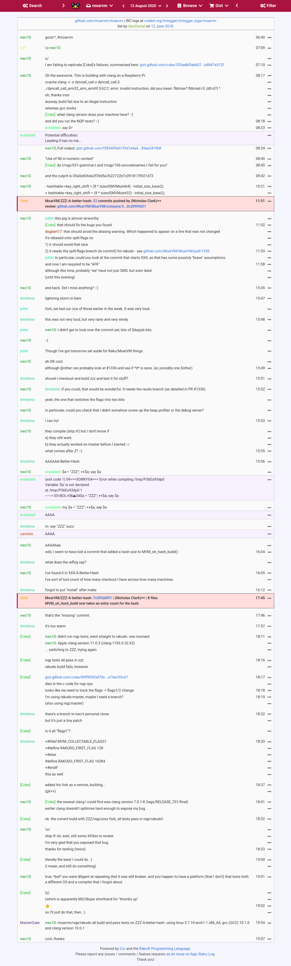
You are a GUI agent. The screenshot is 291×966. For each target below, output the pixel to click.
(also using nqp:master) (64, 703)
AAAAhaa (52, 545)
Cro (122, 948)
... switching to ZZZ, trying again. (71, 650)
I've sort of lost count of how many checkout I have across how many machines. (109, 579)
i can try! (52, 421)
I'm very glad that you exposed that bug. (77, 842)
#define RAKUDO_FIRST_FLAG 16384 (75, 761)
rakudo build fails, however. (67, 667)
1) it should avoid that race (66, 244)
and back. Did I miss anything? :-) (71, 288)
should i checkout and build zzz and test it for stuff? (86, 378)
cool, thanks (55, 939)
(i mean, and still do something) (70, 866)
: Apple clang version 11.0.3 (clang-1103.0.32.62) (90, 643)
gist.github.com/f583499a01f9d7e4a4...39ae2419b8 (118, 148)
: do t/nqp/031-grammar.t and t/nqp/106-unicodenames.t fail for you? (106, 165)
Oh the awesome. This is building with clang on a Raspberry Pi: (95, 75)
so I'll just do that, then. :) (65, 912)
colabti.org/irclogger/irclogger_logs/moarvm (180, 21)
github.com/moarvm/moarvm (99, 21)
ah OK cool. (54, 361)
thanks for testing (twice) (65, 849)
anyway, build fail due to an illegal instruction (81, 101)
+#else (50, 754)
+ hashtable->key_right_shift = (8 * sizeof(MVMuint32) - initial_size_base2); (105, 193)
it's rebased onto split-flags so (69, 238)
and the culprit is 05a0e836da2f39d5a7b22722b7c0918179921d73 (99, 176)
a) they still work (58, 438)
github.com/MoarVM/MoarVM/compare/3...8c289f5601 (101, 206)
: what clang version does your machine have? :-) (89, 114)
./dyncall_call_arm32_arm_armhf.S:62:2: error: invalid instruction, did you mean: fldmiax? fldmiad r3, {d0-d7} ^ (132, 88)
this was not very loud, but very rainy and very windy (86, 319)
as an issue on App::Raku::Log (190, 954)
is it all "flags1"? (57, 731)
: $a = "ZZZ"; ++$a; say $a (73, 472)
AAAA (50, 515)
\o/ (47, 829)
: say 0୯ (59, 128)
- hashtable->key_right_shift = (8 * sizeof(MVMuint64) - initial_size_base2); (104, 186)
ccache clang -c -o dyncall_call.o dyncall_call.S (82, 82)
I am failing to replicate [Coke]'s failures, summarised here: (134, 65)
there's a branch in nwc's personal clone (77, 714)
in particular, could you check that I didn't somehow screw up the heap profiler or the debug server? (124, 410)
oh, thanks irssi (57, 95)
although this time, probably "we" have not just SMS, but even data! (98, 270)
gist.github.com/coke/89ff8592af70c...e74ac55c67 (86, 677)
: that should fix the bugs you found (78, 225)
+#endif (51, 767)
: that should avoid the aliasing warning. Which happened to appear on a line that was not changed (132, 231)
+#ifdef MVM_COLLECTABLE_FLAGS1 (75, 741)
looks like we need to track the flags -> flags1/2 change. (90, 690)
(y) (47, 893)
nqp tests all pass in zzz (64, 660)
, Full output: (103, 148)
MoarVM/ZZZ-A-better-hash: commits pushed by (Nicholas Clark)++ (103, 204)
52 (95, 201)
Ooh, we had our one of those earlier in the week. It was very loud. (97, 309)
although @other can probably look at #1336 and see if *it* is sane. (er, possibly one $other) (118, 368)
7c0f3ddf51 (102, 598)
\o (52, 48)
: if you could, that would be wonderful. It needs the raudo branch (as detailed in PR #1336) (125, 389)
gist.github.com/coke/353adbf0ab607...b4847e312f (182, 65)
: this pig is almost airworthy (71, 218)
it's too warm (55, 626)
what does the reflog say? (65, 562)
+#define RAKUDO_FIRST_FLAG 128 (74, 748)
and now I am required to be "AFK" (72, 264)
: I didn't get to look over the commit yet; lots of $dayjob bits (98, 330)
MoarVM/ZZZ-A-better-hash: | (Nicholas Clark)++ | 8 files (101, 601)
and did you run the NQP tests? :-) (72, 121)
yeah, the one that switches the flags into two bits (85, 399)
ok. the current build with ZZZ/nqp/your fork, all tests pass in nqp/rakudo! (104, 819)
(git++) (50, 791)
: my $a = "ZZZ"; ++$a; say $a (76, 507)
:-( (46, 340)
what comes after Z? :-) (63, 451)
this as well (54, 774)
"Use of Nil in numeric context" (69, 158)
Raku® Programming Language (164, 948)
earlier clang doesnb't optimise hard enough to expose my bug (95, 808)
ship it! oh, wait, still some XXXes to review (79, 836)
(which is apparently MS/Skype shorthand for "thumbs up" (91, 899)
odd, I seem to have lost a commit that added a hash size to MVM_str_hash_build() (111, 552)
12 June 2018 (162, 26)
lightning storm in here (63, 298)
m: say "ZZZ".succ (59, 526)
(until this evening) (60, 277)
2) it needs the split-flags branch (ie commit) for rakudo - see (127, 251)
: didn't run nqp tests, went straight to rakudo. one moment (97, 636)
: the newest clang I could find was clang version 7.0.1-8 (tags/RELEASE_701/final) (116, 802)
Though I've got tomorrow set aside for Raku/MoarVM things (94, 351)
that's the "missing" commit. (67, 615)
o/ (47, 58)
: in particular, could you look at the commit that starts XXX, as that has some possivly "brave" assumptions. (135, 258)
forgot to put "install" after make (70, 590)
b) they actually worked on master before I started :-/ (87, 444)
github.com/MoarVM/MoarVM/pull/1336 (176, 251)
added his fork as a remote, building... (75, 785)
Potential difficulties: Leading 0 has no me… (63, 138)
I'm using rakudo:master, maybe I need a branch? (84, 697)
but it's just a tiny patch (63, 720)
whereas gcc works (60, 108)
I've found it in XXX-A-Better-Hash (72, 573)
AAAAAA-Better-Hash (62, 461)
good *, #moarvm (59, 37)
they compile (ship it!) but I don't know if (77, 431)
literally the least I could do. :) (68, 859)
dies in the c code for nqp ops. (69, 684)
